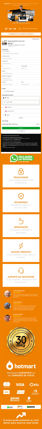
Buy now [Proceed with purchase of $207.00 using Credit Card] (21, 128)
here (14, 147)
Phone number (24, 66)
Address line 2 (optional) (6, 76)
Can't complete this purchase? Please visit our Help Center (12, 137)
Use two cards (9, 102)
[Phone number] (33, 68)
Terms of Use (34, 144)
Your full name (4, 61)
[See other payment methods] (21, 117)
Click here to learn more (17, 141)
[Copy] (11, 140)
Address (3, 71)
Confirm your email (5, 56)
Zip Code (4, 82)
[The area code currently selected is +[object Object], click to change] (24, 68)
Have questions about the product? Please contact (11, 135)
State (22, 82)
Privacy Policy (5, 145)
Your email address (5, 51)
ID (2, 66)
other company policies (12, 145)
